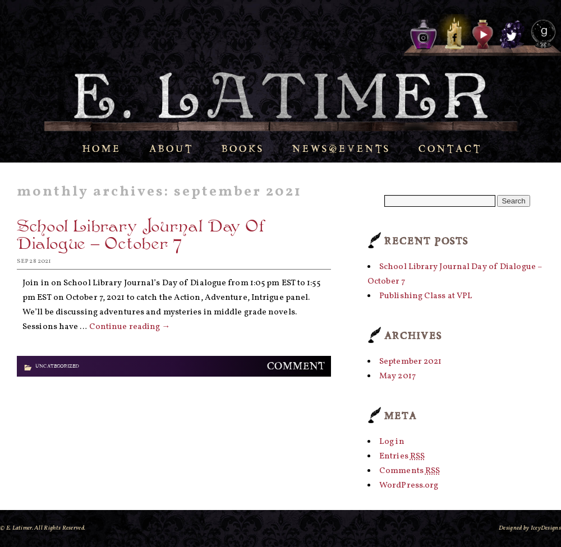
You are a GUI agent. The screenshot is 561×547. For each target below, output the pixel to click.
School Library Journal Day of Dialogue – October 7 (142, 237)
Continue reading (130, 327)
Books (243, 149)
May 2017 (397, 376)
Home (101, 149)
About (171, 149)
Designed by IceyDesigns (530, 528)
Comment (296, 366)
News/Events (341, 149)
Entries (402, 456)
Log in (391, 442)
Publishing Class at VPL (425, 296)
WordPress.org (408, 486)
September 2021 (410, 362)
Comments (409, 471)
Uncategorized (57, 366)
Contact (450, 149)
